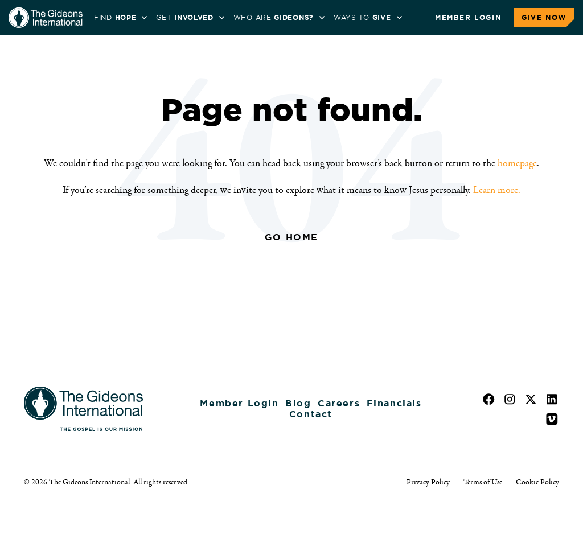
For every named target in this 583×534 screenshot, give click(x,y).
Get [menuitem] (184, 17)
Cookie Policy (537, 482)
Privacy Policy (428, 482)
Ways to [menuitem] (362, 17)
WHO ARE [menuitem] (273, 17)
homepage (517, 163)
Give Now (544, 17)
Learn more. (496, 190)
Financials (394, 403)
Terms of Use (482, 482)
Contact (310, 414)
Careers (339, 403)
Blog (298, 403)
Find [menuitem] (115, 17)
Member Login (468, 17)
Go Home (291, 237)
